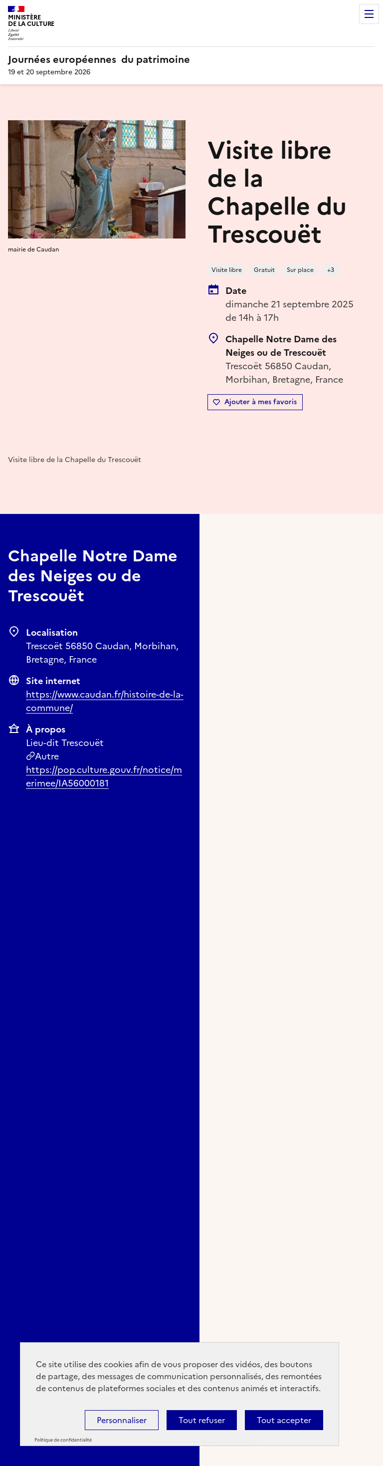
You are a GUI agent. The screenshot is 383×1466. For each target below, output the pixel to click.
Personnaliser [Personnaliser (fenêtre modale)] (122, 1420)
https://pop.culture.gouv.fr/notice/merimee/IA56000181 (104, 776)
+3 (330, 269)
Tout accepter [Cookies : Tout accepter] (284, 1420)
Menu (369, 14)
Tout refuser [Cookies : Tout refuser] (202, 1420)
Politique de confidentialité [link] (63, 1440)
